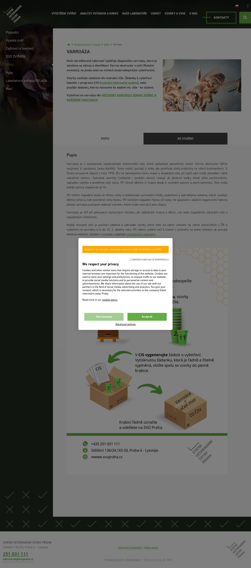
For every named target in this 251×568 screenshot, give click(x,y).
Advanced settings (125, 324)
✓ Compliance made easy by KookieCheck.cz (149, 259)
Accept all (147, 316)
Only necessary (104, 316)
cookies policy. (110, 300)
